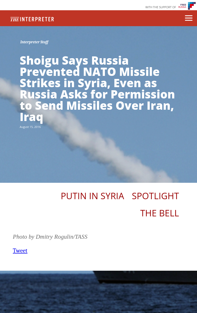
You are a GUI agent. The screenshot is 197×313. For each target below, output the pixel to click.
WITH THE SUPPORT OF (160, 7)
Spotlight (155, 196)
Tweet (20, 250)
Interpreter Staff (34, 42)
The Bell (159, 213)
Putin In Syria (92, 196)
